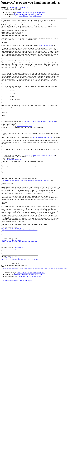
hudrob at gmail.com (32, 142)
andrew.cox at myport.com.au (19, 7)
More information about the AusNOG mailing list (16, 330)
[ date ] (21, 16)
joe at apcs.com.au (45, 50)
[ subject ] (32, 16)
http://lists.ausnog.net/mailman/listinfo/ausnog (20, 272)
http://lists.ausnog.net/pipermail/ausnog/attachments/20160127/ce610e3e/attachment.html (34, 318)
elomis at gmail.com (32, 182)
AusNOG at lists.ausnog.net (12, 270)
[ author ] (39, 16)
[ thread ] (26, 16)
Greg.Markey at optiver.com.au (43, 161)
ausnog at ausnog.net (24, 147)
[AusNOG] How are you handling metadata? (31, 12)
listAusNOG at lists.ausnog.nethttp (12, 294)
